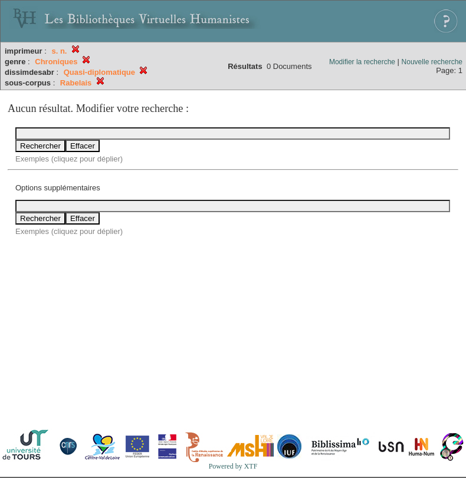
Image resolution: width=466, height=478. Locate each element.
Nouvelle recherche (432, 62)
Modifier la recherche (362, 62)
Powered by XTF (233, 466)
